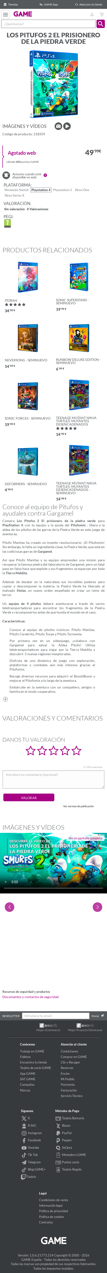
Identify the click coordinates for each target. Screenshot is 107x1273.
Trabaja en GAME (32, 1051)
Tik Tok (29, 1155)
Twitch (28, 1177)
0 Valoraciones (37, 209)
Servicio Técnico (71, 1096)
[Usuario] (92, 14)
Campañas (27, 1084)
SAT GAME (28, 1079)
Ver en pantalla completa (85, 838)
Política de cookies (51, 1217)
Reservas (67, 1068)
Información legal (50, 1205)
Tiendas (10, 4)
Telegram (31, 1162)
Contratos (46, 1222)
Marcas (25, 1090)
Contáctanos (69, 1051)
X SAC (28, 1126)
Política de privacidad (53, 1211)
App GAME (28, 1073)
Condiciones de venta (53, 1200)
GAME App (48, 4)
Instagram (31, 1133)
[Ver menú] (5, 14)
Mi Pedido (67, 1079)
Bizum (63, 1126)
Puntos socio (67, 1162)
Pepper (63, 1140)
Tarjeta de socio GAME (35, 1068)
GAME (22, 14)
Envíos (65, 1073)
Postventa (68, 1084)
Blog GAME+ (33, 1170)
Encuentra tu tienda (33, 1062)
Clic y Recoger (70, 1062)
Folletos (25, 1057)
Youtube (30, 1148)
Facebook (31, 1140)
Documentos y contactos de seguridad (30, 997)
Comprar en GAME (74, 1057)
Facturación (69, 1090)
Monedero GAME (70, 1155)
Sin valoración (14, 209)
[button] (101, 24)
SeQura (63, 1148)
